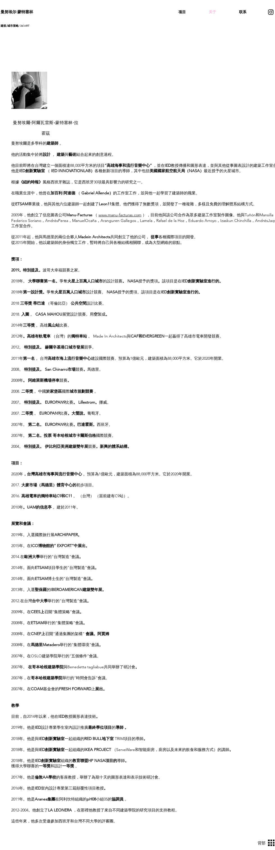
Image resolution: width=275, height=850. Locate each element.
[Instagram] (270, 12)
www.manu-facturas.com (119, 214)
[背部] (259, 843)
